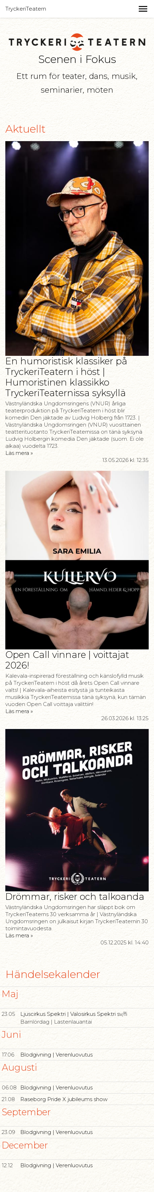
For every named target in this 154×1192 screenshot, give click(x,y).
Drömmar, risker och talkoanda (74, 896)
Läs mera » (19, 453)
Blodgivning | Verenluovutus (56, 1054)
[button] (143, 9)
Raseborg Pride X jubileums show (64, 1099)
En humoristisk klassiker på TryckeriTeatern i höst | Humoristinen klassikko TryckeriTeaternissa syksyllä (66, 376)
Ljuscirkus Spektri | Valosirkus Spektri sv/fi (73, 1014)
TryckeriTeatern (25, 8)
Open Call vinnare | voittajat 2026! (67, 660)
